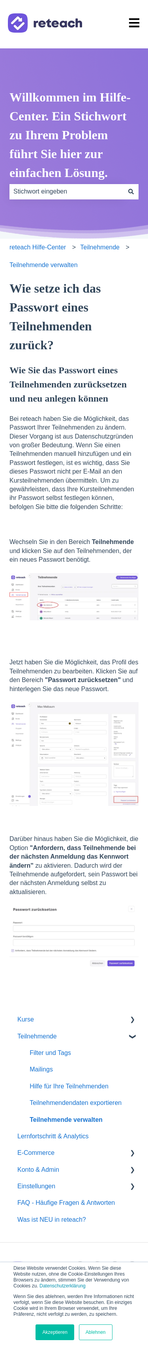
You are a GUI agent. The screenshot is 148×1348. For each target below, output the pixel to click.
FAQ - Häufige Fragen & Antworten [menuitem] (66, 1202)
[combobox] (66, 191)
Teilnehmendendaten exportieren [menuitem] (76, 1102)
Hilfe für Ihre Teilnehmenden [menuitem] (69, 1086)
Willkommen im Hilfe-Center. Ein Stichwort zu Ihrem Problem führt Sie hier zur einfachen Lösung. (70, 135)
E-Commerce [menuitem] (35, 1152)
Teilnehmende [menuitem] (37, 1036)
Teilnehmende (100, 247)
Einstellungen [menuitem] (36, 1186)
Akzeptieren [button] (54, 1332)
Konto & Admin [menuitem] (38, 1169)
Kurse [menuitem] (25, 1019)
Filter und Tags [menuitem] (50, 1052)
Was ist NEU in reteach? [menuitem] (51, 1219)
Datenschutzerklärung (62, 1286)
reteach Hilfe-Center (37, 247)
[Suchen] (131, 191)
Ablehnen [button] (96, 1332)
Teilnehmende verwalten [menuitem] (66, 1119)
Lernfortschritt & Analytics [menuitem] (53, 1136)
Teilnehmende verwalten (43, 265)
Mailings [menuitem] (41, 1069)
